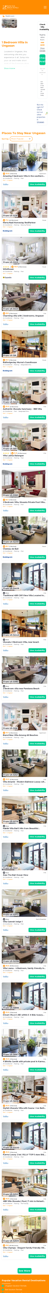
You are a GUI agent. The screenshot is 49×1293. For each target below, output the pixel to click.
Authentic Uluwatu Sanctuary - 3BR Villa (22, 409)
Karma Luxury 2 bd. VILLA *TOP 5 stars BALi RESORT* (24, 1156)
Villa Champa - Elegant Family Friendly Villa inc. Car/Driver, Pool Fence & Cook (24, 1249)
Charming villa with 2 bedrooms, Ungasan (23, 316)
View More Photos (9, 23)
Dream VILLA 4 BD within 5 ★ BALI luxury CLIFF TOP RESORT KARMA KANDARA (23, 1016)
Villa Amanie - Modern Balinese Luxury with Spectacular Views (24, 783)
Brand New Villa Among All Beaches (20, 735)
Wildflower (8, 269)
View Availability (37, 184)
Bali (4, 180)
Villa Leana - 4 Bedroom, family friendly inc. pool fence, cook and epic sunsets (24, 969)
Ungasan (10, 180)
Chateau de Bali (10, 549)
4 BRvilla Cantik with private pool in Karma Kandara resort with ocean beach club (23, 1062)
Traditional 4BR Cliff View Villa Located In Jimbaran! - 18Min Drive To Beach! (23, 596)
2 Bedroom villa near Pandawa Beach (21, 688)
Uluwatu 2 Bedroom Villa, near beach (21, 642)
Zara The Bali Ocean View (15, 875)
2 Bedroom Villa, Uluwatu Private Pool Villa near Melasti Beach (23, 503)
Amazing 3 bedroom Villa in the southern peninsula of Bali (23, 177)
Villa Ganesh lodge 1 (13, 922)
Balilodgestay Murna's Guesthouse (20, 362)
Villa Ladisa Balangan (13, 456)
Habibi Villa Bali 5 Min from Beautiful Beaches (20, 829)
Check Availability (42, 60)
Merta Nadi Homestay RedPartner (19, 223)
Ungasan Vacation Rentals (15, 1286)
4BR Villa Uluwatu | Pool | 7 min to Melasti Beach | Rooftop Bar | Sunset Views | (23, 1202)
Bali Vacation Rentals (13, 1290)
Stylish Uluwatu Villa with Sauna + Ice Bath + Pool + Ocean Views (24, 1109)
